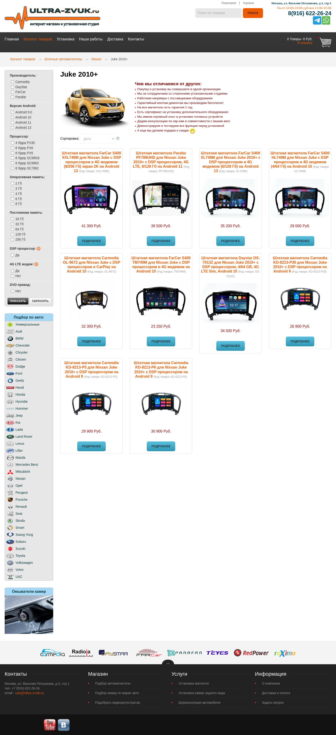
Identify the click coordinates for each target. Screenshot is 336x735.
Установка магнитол (193, 683)
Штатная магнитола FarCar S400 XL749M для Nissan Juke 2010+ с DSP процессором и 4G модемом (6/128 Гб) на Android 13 (230, 161)
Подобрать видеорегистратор (117, 702)
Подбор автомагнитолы (113, 683)
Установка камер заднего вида (201, 692)
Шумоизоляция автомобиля (199, 702)
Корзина (248, 3)
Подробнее (91, 240)
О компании (271, 683)
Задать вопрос (273, 702)
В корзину (305, 42)
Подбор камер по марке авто (117, 692)
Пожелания (228, 3)
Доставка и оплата (276, 692)
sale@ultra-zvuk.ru (29, 692)
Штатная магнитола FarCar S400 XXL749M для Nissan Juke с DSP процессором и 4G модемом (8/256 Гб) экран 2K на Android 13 (91, 161)
